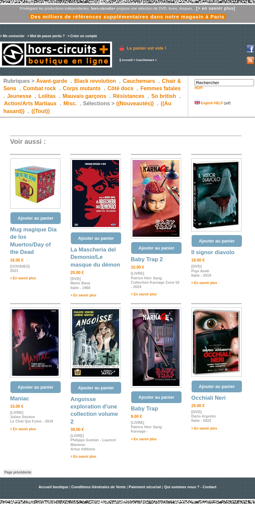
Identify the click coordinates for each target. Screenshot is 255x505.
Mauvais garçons (84, 96)
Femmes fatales (160, 88)
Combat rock (39, 88)
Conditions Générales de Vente (98, 487)
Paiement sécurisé (145, 487)
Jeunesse (19, 96)
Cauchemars (145, 60)
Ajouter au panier (36, 218)
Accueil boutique (54, 487)
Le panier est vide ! (146, 48)
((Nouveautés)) (135, 103)
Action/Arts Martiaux (30, 103)
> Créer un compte (82, 36)
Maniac (19, 398)
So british (163, 96)
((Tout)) (41, 111)
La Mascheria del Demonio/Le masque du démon (95, 257)
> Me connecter (12, 36)
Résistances (128, 96)
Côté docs (121, 88)
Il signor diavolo (213, 252)
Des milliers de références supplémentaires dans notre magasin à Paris (127, 16)
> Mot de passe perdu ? (45, 36)
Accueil (127, 60)
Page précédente (17, 472)
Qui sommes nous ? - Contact (190, 487)
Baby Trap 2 (147, 259)
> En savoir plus (23, 278)
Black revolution (95, 81)
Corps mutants (82, 88)
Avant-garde (51, 81)
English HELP (209, 103)
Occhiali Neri (208, 398)
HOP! (199, 88)
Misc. (70, 103)
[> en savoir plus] (215, 8)
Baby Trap (144, 408)
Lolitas (47, 96)
